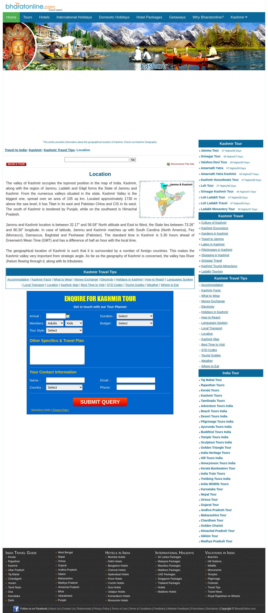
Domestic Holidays (114, 17)
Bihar (61, 591)
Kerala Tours (210, 390)
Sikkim (62, 574)
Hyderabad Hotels (118, 574)
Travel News (215, 591)
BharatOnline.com (245, 608)
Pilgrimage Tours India (217, 421)
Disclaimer (212, 608)
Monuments (214, 570)
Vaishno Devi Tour (214, 162)
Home (11, 17)
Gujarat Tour (210, 505)
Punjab (62, 600)
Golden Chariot (212, 525)
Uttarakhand (65, 595)
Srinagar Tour (211, 156)
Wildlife (212, 565)
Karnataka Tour (212, 489)
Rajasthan (14, 561)
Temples (212, 574)
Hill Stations (214, 561)
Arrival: (35, 316)
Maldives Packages (169, 570)
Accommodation (18, 279)
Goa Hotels (114, 587)
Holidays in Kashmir (129, 279)
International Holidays (74, 17)
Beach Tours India (214, 411)
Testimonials (84, 608)
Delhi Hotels (115, 561)
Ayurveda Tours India (216, 426)
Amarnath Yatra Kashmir (218, 174)
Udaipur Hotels (116, 591)
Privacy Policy (61, 410)
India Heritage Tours (215, 452)
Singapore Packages (170, 578)
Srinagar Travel (211, 260)
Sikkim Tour (209, 536)
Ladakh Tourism (212, 271)
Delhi (11, 600)
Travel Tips (214, 587)
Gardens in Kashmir (214, 233)
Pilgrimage (214, 578)
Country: (36, 387)
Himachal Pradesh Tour (218, 531)
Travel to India (16, 150)
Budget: (105, 323)
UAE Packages (166, 574)
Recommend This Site (182, 164)
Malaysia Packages (169, 561)
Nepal (61, 556)
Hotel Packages (149, 17)
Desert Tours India (214, 416)
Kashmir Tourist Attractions (219, 266)
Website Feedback (178, 608)
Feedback (159, 608)
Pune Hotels (115, 578)
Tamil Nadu (14, 587)
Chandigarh (14, 578)
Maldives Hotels (167, 591)
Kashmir (239, 17)
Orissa (62, 561)
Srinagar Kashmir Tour (217, 191)
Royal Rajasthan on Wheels (224, 596)
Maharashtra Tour (213, 515)
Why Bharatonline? (208, 17)
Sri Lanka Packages (169, 557)
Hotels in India (117, 553)
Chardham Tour (212, 520)
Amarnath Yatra (212, 168)
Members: (37, 323)
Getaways (177, 17)
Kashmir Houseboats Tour (220, 179)
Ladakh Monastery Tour (218, 209)
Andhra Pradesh (67, 569)
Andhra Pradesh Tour (216, 510)
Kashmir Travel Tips (59, 150)
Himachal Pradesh (68, 587)
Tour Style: (37, 330)
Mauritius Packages (169, 565)
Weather (152, 285)
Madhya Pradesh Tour (216, 541)
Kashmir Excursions (214, 228)
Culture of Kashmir (214, 222)
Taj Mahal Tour (211, 380)
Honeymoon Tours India (218, 463)
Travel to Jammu (212, 239)
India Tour (231, 373)
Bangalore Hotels (118, 565)
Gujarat (62, 565)
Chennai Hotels (117, 570)
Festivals (213, 583)
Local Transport (33, 285)
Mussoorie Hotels (118, 600)
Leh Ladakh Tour (213, 197)
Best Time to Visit (93, 285)
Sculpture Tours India (216, 442)
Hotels (44, 17)
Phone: (105, 387)
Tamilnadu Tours (213, 400)
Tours (27, 17)
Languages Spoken (180, 279)
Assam (12, 583)
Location (52, 285)
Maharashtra (65, 578)
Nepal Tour (209, 494)
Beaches (213, 557)
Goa (10, 591)
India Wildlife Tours (215, 484)
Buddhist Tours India (216, 432)
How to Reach (154, 279)
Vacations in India (220, 553)
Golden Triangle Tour (216, 447)
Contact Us (68, 608)
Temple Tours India (214, 437)
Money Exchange (86, 279)
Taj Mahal (13, 574)
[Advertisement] (133, 105)
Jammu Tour (210, 150)
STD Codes (115, 285)
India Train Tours (213, 473)
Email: (105, 380)
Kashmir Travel (230, 216)
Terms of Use (119, 608)
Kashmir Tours (211, 395)
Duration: (107, 316)
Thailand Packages (169, 583)
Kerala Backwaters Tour (218, 468)
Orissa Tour (209, 499)
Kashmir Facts (41, 279)
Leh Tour (207, 185)
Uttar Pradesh (16, 570)
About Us (54, 608)
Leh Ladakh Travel (214, 203)
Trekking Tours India (215, 479)
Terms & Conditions (140, 608)
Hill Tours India (212, 458)
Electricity (106, 279)
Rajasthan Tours (213, 385)
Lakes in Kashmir (213, 244)
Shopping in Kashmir (215, 255)
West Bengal (65, 552)
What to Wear (62, 279)
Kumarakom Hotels (119, 596)
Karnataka (14, 596)
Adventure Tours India (217, 406)
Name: (35, 380)
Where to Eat (170, 285)
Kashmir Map (70, 285)
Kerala (12, 557)
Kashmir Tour (231, 143)
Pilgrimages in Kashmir (216, 250)
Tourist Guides (134, 285)
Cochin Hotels (116, 583)
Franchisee (197, 608)
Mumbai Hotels (116, 557)
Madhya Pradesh (68, 582)
